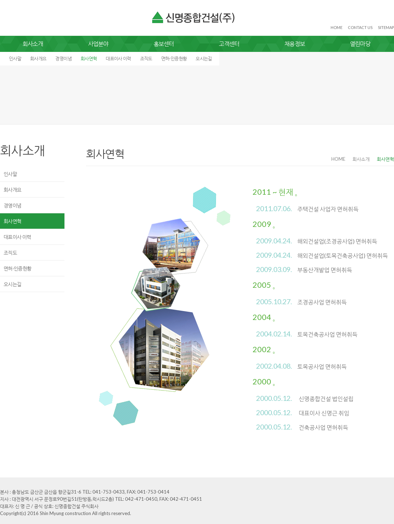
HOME (336, 27)
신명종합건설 (194, 17)
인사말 (15, 58)
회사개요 (38, 58)
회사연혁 (89, 58)
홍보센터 (164, 43)
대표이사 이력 (118, 58)
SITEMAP (386, 27)
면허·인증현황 (174, 58)
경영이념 (63, 58)
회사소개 (33, 43)
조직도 (146, 58)
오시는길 (204, 58)
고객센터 (229, 43)
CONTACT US (360, 27)
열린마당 (360, 43)
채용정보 (294, 43)
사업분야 (98, 43)
